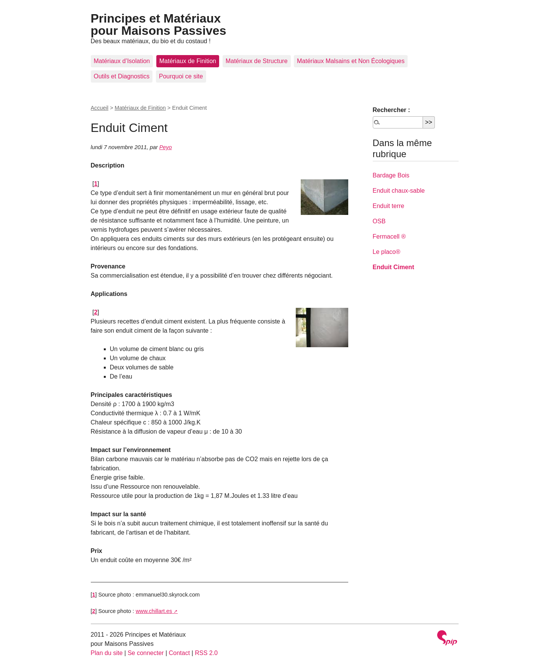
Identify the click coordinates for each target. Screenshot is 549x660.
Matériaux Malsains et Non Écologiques (351, 61)
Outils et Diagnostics (122, 76)
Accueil (99, 108)
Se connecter (146, 653)
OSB (379, 221)
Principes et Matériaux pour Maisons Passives (158, 24)
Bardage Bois (391, 175)
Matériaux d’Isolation (122, 61)
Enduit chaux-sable (399, 190)
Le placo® (386, 252)
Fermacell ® (389, 236)
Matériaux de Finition (187, 61)
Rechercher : (391, 110)
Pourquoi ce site (181, 76)
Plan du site (107, 653)
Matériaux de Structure (257, 61)
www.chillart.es (154, 611)
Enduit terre (389, 206)
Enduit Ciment (393, 267)
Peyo (165, 147)
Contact (179, 653)
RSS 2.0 (206, 653)
